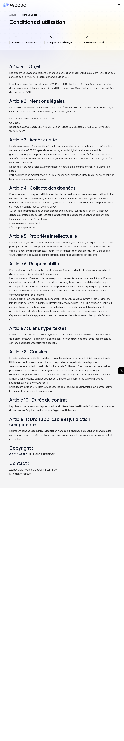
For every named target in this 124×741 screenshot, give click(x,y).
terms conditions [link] (29, 14)
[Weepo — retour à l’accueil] (14, 5)
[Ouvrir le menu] (119, 5)
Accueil (12, 14)
